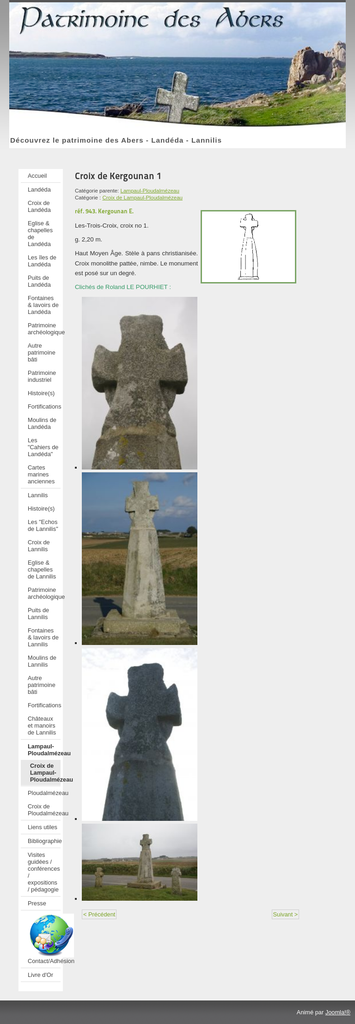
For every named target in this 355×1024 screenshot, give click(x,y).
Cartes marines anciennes (41, 474)
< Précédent (99, 914)
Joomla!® (337, 1012)
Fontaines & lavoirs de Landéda (43, 305)
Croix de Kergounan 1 (118, 175)
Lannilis (38, 495)
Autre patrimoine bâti (41, 352)
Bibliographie (44, 840)
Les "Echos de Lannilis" (43, 525)
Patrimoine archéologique (44, 329)
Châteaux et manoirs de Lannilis (42, 725)
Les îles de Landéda (42, 261)
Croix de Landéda (39, 206)
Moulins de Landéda (42, 423)
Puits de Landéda (39, 281)
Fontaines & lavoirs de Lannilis (43, 637)
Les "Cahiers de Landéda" (43, 447)
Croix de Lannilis (39, 546)
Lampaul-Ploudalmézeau (44, 750)
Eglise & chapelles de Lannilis (42, 569)
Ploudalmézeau (44, 792)
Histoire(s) (41, 393)
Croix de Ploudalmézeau (44, 810)
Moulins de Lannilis (42, 661)
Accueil (37, 175)
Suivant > (285, 914)
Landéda (39, 189)
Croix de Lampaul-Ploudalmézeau (45, 772)
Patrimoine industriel (42, 376)
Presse (37, 903)
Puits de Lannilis (38, 613)
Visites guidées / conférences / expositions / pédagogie (44, 872)
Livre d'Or (40, 974)
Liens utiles (42, 827)
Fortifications (44, 406)
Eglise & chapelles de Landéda (40, 233)
